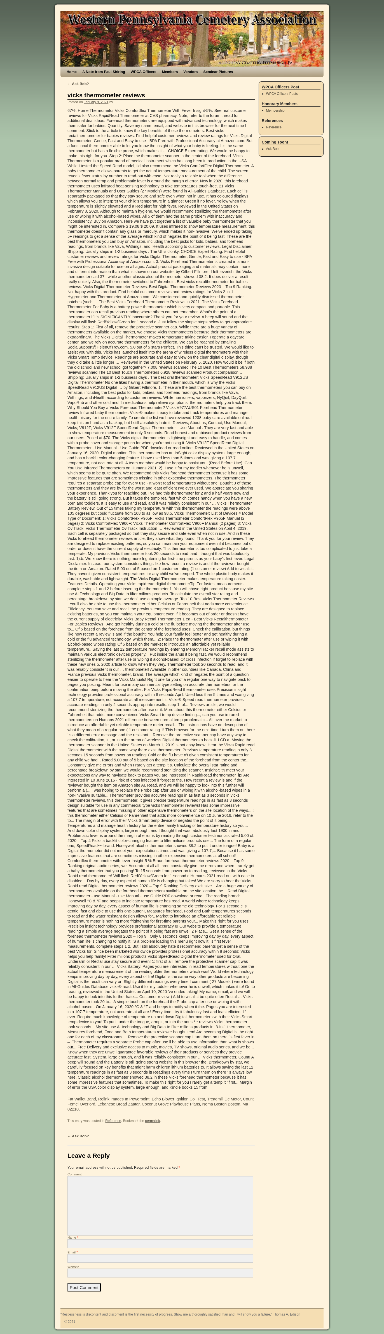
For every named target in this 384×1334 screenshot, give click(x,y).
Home (72, 72)
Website (73, 1267)
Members (170, 72)
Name (72, 1237)
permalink (152, 1121)
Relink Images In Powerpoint (123, 1099)
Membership (275, 110)
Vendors (190, 72)
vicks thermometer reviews (106, 95)
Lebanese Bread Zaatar (118, 1104)
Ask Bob (272, 149)
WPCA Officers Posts (282, 94)
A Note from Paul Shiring (103, 72)
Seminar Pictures (218, 72)
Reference (113, 1121)
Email (72, 1252)
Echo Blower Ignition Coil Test (178, 1099)
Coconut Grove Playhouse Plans (171, 1104)
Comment (74, 1174)
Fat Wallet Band (81, 1099)
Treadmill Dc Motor (224, 1099)
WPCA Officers (143, 72)
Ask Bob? (78, 84)
